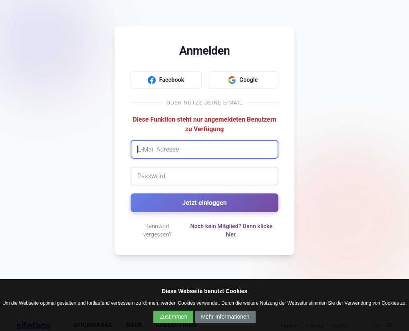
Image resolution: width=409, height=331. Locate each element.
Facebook (166, 80)
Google (243, 80)
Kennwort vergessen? (157, 230)
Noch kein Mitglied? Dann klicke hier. (231, 230)
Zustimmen (173, 316)
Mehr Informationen (225, 316)
